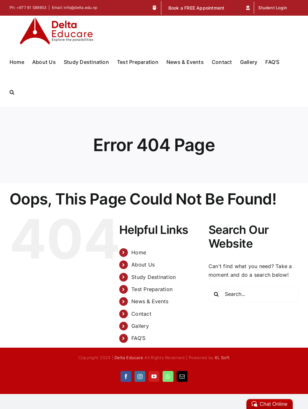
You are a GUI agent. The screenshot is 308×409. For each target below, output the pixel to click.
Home (138, 252)
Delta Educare (128, 357)
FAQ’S (138, 338)
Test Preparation (151, 289)
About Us (143, 264)
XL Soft (222, 357)
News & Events (149, 301)
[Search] (216, 294)
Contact (141, 314)
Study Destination (153, 277)
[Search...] (253, 294)
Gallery (140, 326)
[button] (12, 91)
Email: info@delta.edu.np (75, 7)
